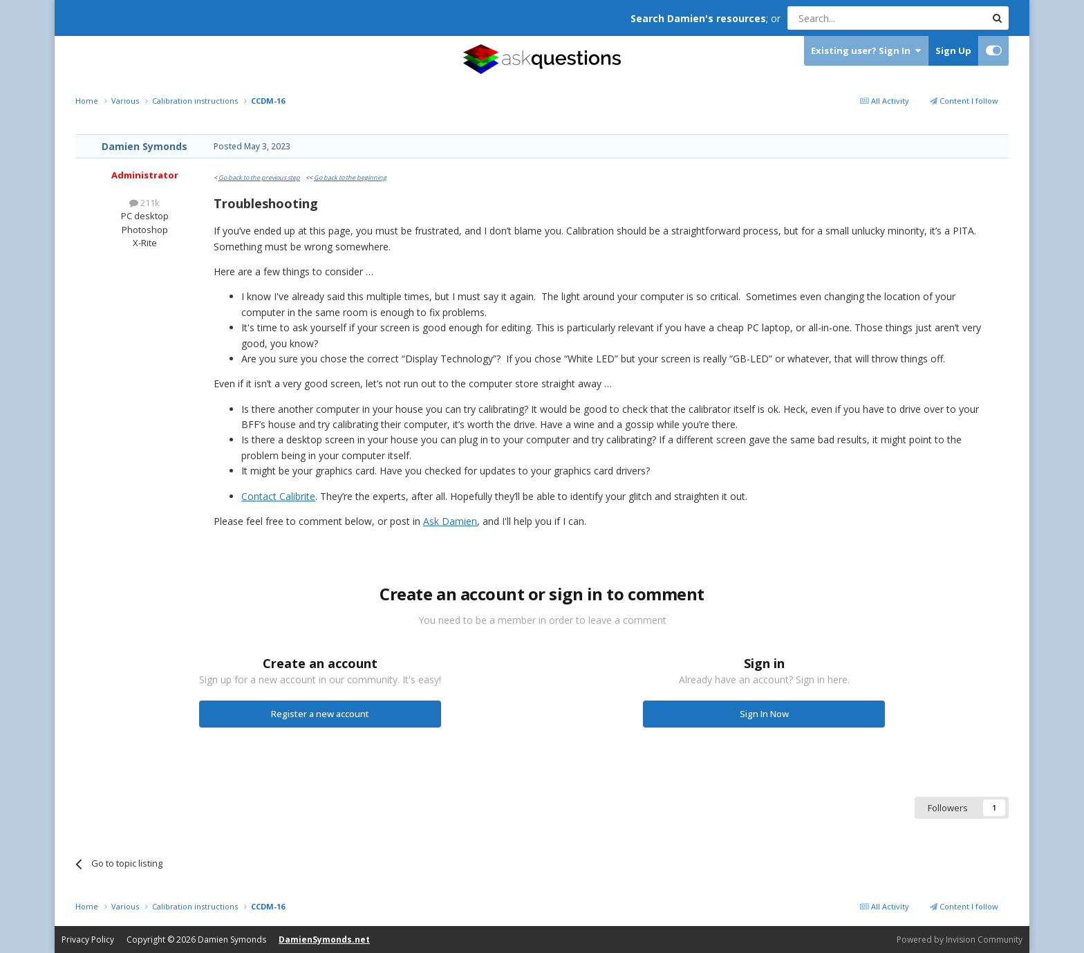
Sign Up (953, 50)
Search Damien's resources (698, 18)
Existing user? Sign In (866, 51)
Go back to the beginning (350, 177)
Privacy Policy (88, 939)
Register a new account (320, 713)
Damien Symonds (144, 146)
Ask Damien (450, 521)
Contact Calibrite (278, 496)
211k (144, 202)
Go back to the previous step (259, 177)
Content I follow (964, 100)
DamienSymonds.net (324, 939)
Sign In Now (764, 713)
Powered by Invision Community (959, 939)
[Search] (852, 18)
